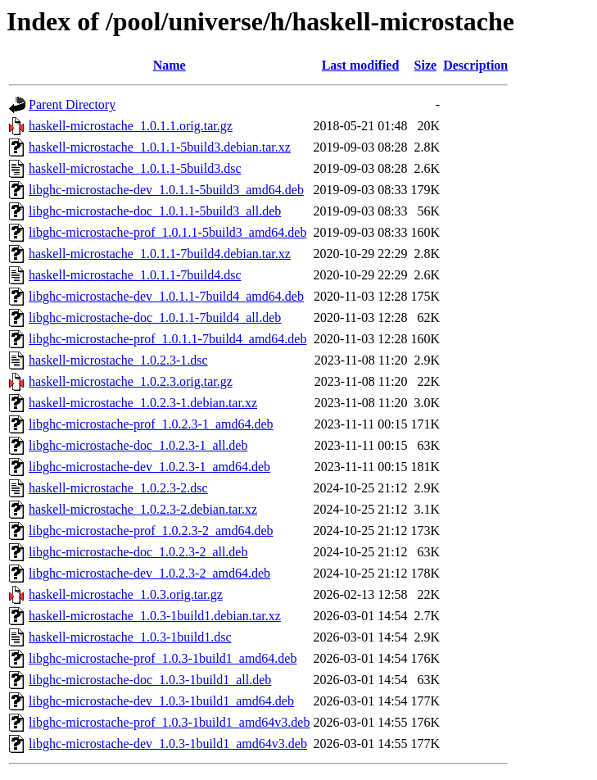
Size (425, 65)
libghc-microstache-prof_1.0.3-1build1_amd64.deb (162, 658)
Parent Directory (72, 104)
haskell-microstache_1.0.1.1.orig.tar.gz (131, 126)
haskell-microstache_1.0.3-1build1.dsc (130, 637)
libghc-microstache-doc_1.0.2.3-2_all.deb (138, 552)
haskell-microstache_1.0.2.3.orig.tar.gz (131, 381)
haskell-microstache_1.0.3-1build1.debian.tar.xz (155, 616)
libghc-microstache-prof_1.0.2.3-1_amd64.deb (151, 424)
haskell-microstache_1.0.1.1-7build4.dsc (135, 275)
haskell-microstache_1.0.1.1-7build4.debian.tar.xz (160, 254)
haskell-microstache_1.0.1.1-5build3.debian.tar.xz (160, 147)
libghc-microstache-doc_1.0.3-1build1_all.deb (150, 680)
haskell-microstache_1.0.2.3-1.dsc (118, 360)
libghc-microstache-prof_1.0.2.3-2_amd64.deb (151, 530)
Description (475, 65)
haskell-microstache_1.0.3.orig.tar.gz (126, 594)
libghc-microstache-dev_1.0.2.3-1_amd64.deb (149, 467)
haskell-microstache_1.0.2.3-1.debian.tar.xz (143, 403)
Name (169, 65)
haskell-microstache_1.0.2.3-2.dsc (118, 488)
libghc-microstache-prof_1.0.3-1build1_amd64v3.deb (169, 722)
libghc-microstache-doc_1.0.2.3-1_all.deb (138, 445)
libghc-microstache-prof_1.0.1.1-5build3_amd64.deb (167, 232)
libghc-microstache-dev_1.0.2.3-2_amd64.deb (149, 573)
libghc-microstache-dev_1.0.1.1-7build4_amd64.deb (166, 296)
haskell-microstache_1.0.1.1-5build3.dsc (135, 168)
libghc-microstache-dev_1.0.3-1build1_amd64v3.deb (168, 744)
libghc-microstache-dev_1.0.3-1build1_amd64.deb (161, 701)
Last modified (361, 65)
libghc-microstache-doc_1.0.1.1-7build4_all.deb (155, 317)
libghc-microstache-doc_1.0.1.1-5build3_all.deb (155, 211)
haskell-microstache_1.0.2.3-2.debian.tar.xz (143, 509)
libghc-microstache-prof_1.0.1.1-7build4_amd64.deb (167, 339)
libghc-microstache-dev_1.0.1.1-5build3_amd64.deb (166, 190)
